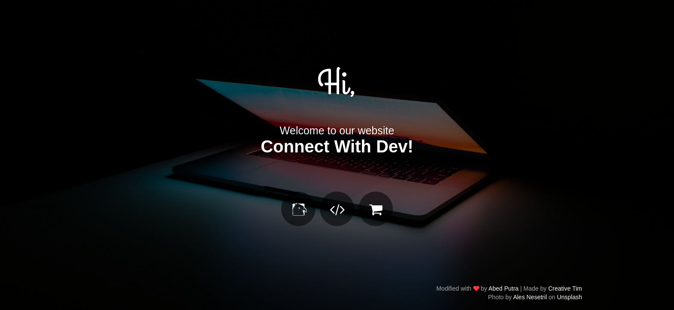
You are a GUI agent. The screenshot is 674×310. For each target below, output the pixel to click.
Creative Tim (565, 288)
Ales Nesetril (530, 297)
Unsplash (569, 297)
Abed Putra (503, 288)
